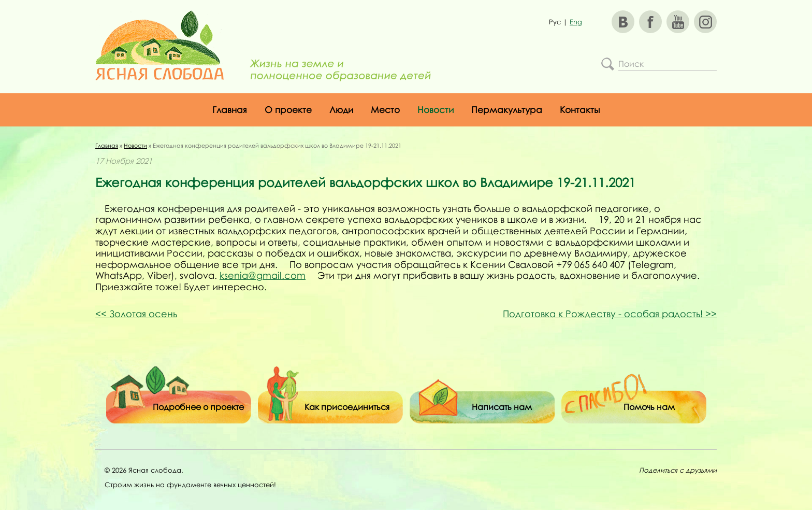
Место (385, 109)
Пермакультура (506, 109)
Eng (576, 22)
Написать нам (502, 407)
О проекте (288, 109)
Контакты (580, 109)
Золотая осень (136, 313)
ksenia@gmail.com (263, 275)
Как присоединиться (346, 407)
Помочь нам (649, 407)
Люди (341, 109)
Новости (435, 109)
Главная (229, 109)
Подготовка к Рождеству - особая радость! (610, 313)
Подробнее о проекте (198, 407)
